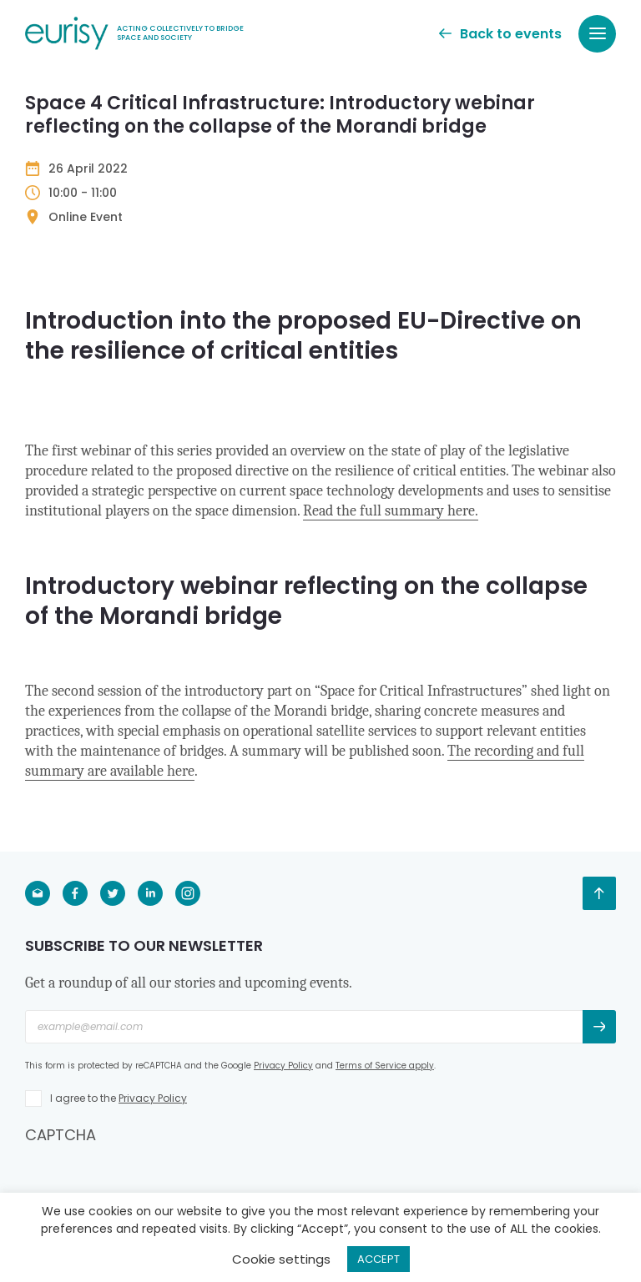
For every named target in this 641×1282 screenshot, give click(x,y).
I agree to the (118, 1098)
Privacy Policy (283, 1065)
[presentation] (152, 1177)
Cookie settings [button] (281, 1259)
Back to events (500, 33)
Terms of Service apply (385, 1065)
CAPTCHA (60, 1134)
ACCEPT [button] (378, 1259)
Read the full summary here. (390, 511)
